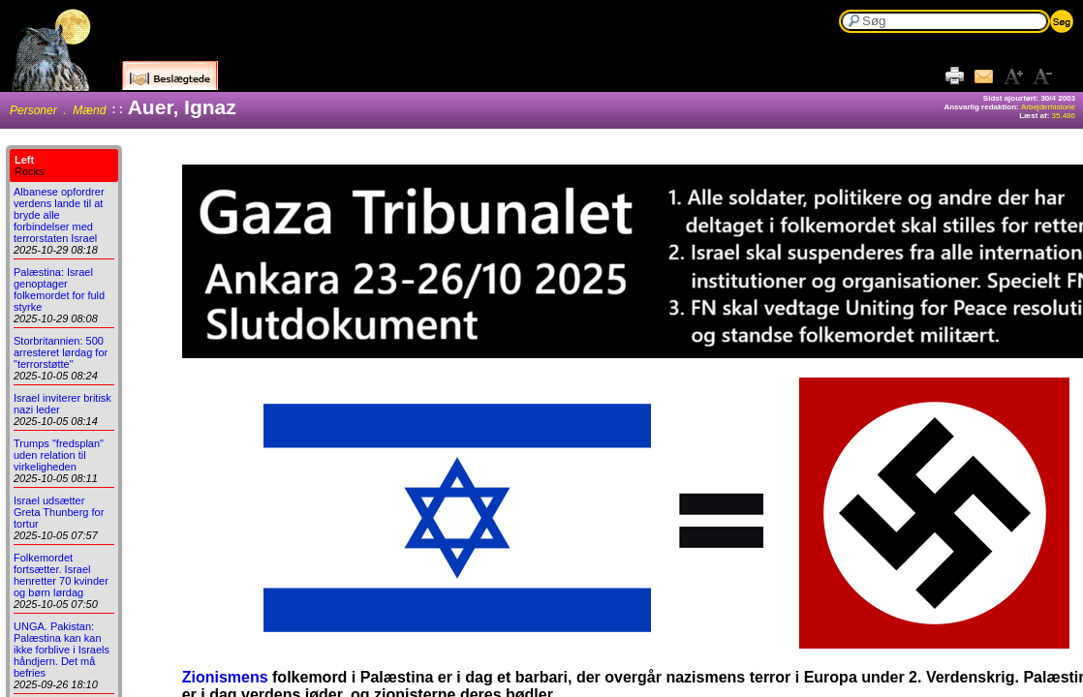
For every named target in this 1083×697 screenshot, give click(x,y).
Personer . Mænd (58, 110)
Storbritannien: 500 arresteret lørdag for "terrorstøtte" (61, 352)
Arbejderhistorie (1048, 107)
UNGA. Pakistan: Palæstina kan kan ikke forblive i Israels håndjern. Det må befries (61, 650)
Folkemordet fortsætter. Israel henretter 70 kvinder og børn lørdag (61, 575)
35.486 (1063, 115)
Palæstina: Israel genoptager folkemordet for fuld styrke (59, 289)
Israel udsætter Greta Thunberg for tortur (59, 512)
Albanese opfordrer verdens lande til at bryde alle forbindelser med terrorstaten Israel (59, 215)
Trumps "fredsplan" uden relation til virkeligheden (59, 455)
